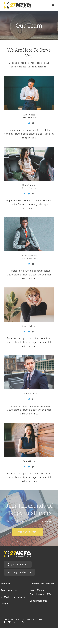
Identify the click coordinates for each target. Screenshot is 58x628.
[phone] (23, 622)
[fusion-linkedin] (33, 332)
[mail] (19, 622)
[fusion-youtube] (33, 124)
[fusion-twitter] (29, 124)
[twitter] (9, 622)
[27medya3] (18, 3)
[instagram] (14, 622)
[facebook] (5, 622)
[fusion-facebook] (25, 124)
